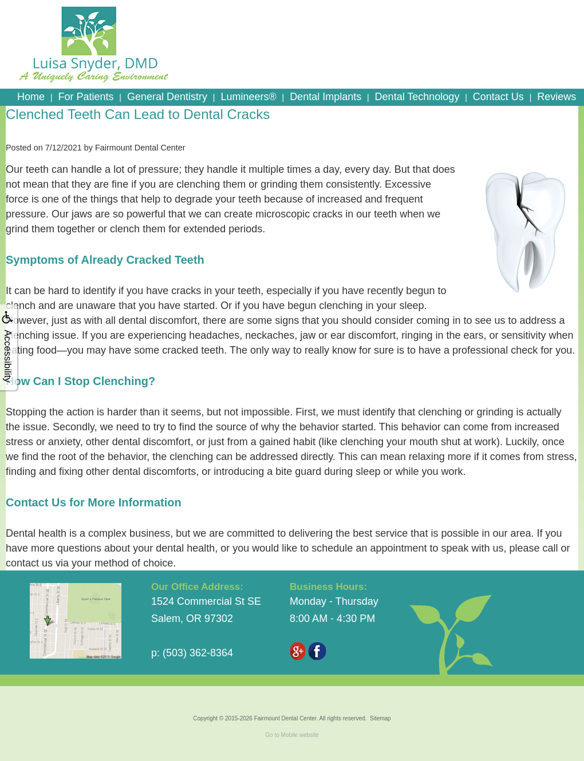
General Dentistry (167, 96)
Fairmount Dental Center (285, 718)
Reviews (556, 96)
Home (31, 96)
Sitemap (380, 718)
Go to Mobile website (291, 735)
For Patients (85, 96)
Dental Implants (325, 96)
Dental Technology (417, 96)
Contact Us (498, 96)
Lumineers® (248, 96)
